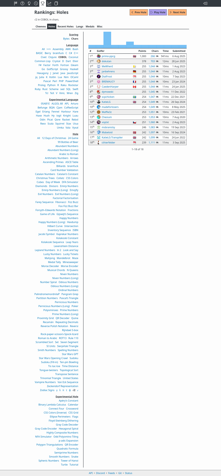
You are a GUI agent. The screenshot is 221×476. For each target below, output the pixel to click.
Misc (99, 26)
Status (128, 473)
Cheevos (41, 26)
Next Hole (177, 12)
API (91, 473)
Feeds (111, 473)
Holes (51, 26)
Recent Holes (66, 26)
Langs (79, 26)
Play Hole (157, 12)
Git (120, 473)
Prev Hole (138, 12)
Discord (100, 473)
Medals (90, 26)
